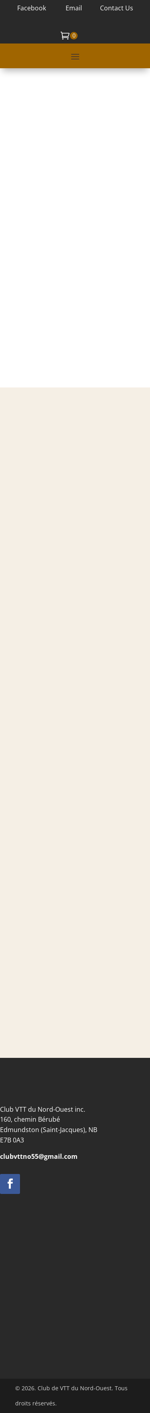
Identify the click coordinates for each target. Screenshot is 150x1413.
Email (73, 8)
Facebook (31, 8)
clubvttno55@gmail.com (39, 1156)
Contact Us (116, 8)
